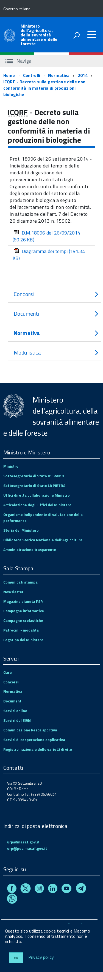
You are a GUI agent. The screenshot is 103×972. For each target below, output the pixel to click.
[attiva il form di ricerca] (76, 35)
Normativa (58, 75)
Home (9, 75)
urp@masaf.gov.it (23, 842)
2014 (83, 75)
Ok (16, 958)
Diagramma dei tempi (49, 254)
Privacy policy (41, 957)
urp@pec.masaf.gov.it (27, 848)
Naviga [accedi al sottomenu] (18, 61)
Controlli (31, 75)
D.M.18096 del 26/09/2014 (46, 236)
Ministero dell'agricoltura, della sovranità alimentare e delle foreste (39, 35)
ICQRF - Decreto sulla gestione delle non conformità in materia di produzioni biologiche (44, 88)
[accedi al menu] (91, 34)
